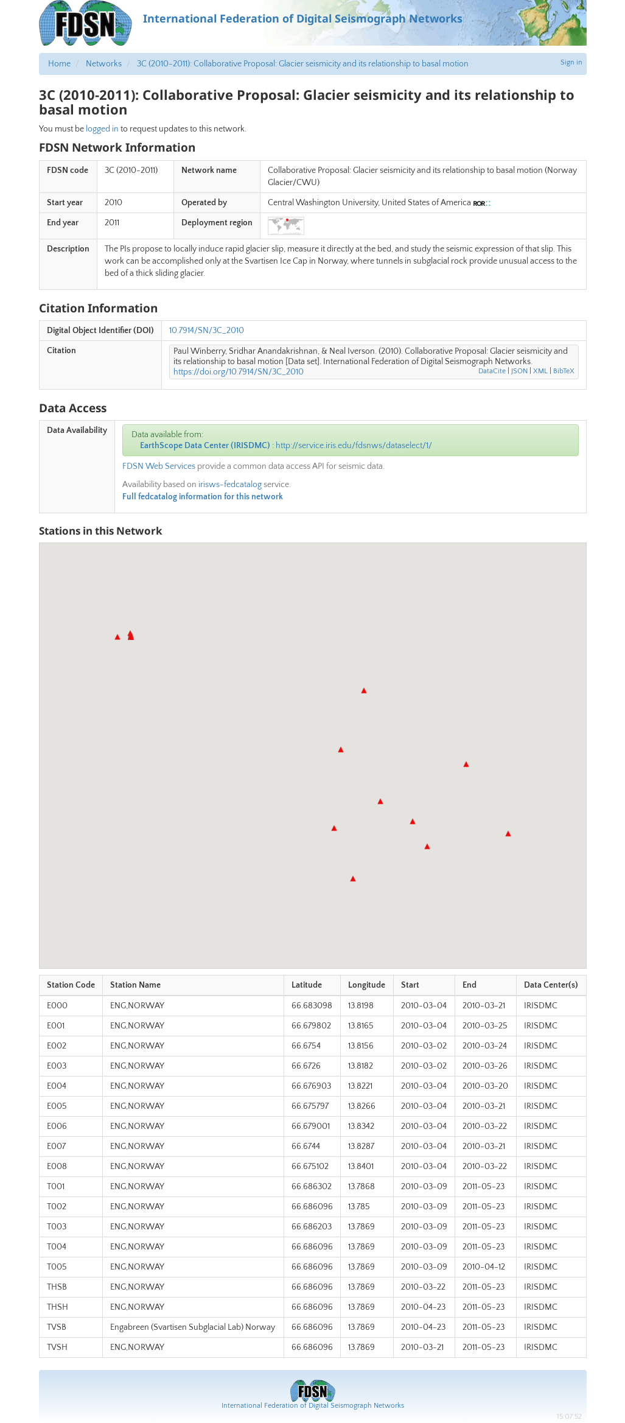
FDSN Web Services (158, 466)
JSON (519, 371)
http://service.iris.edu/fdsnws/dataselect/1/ (354, 446)
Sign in (571, 62)
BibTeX (563, 371)
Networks (104, 64)
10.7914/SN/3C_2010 (206, 331)
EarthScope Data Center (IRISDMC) (205, 446)
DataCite (492, 371)
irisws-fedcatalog (230, 485)
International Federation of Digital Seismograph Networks (313, 1406)
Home (59, 64)
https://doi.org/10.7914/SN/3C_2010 (238, 372)
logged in (102, 129)
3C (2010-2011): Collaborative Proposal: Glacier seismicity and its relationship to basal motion (303, 64)
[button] (364, 690)
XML (540, 371)
